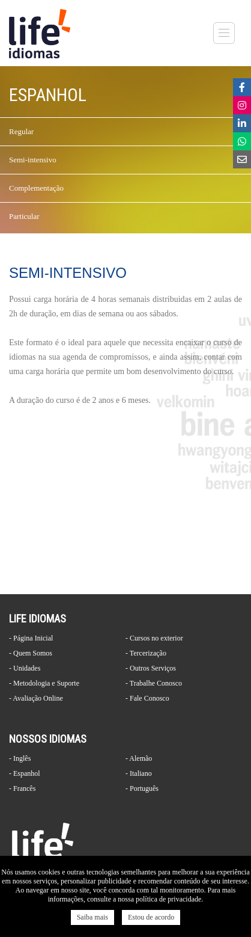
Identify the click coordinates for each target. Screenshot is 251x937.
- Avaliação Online (36, 698)
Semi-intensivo (32, 159)
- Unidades (24, 668)
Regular (21, 131)
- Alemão (139, 758)
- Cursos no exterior (154, 638)
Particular (24, 216)
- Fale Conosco (147, 698)
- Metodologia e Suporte (44, 683)
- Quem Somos (30, 653)
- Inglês (20, 758)
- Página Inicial (31, 638)
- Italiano (139, 773)
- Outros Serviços (151, 668)
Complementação (36, 187)
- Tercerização (146, 653)
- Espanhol (24, 773)
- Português (142, 788)
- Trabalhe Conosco (154, 683)
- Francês (22, 788)
